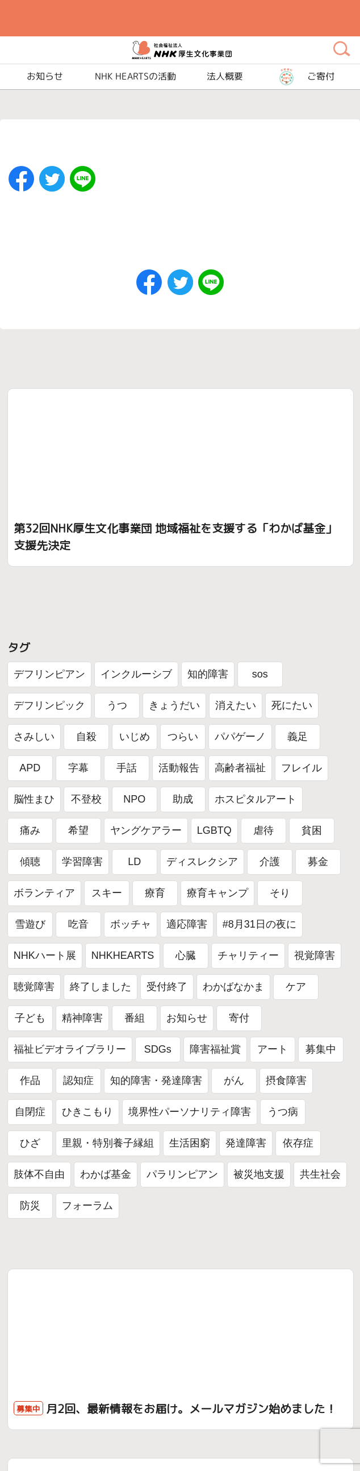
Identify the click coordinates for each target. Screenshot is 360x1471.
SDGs (157, 1049)
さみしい (34, 736)
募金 (318, 861)
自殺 (86, 736)
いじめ (134, 736)
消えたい (235, 705)
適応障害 (186, 924)
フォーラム (87, 1205)
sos (260, 674)
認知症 (78, 1080)
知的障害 (207, 674)
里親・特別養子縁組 (108, 1143)
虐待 (263, 830)
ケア (296, 986)
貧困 (312, 830)
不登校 (86, 799)
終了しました (100, 986)
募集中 (320, 1049)
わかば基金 (105, 1174)
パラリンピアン (182, 1174)
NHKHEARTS (122, 955)
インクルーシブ (136, 674)
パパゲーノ (240, 736)
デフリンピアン (49, 674)
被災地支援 (258, 1174)
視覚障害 (314, 955)
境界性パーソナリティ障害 (189, 1111)
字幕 (78, 768)
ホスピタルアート (255, 799)
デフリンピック (49, 705)
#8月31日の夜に (259, 924)
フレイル (301, 768)
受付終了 (166, 986)
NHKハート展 (45, 955)
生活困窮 (189, 1143)
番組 (134, 1018)
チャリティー (248, 955)
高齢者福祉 (240, 768)
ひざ (30, 1143)
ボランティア (44, 893)
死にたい (291, 705)
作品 (30, 1080)
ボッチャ (130, 924)
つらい (183, 736)
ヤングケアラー (146, 830)
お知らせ (186, 1018)
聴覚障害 (34, 986)
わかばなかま (233, 986)
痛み (30, 830)
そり (280, 893)
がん (234, 1080)
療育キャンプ (217, 893)
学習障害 (82, 861)
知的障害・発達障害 (156, 1080)
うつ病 (282, 1111)
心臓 (185, 955)
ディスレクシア (202, 861)
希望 (78, 830)
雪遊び (30, 924)
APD (29, 768)
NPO (134, 799)
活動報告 (178, 768)
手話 (126, 768)
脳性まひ (34, 799)
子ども (30, 1018)
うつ (117, 705)
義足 (297, 736)
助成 (183, 799)
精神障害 (82, 1018)
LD (134, 861)
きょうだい (174, 705)
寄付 (239, 1018)
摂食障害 (286, 1080)
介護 (269, 861)
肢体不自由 (39, 1174)
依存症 (298, 1143)
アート (272, 1049)
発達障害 (245, 1143)
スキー (106, 893)
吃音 (78, 924)
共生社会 (320, 1174)
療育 (155, 893)
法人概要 (225, 76)
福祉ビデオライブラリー (70, 1049)
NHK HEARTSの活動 (134, 76)
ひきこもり (87, 1111)
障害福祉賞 (215, 1049)
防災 (30, 1205)
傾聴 (30, 861)
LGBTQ (214, 830)
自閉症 (30, 1111)
